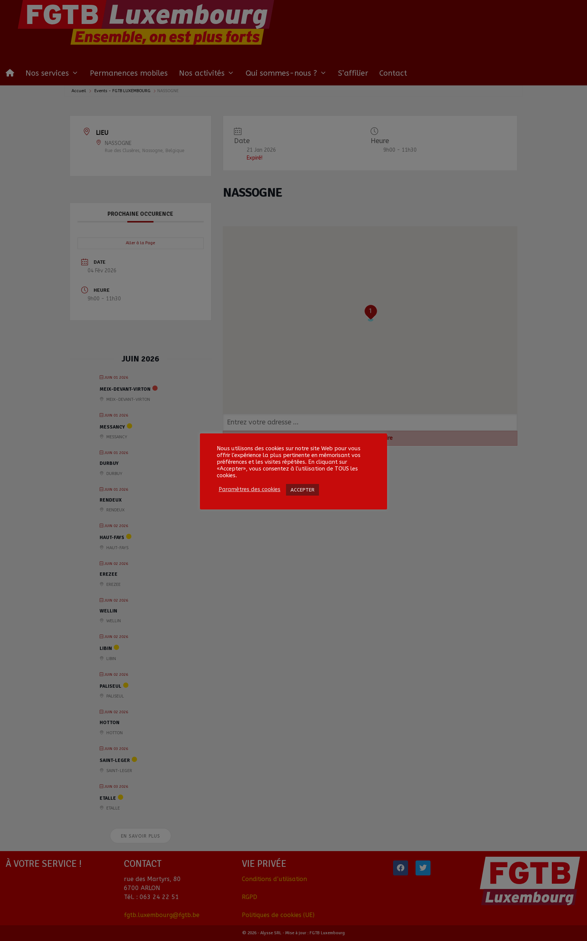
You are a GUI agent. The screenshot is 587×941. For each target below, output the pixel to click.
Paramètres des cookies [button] (249, 489)
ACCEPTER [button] (302, 490)
